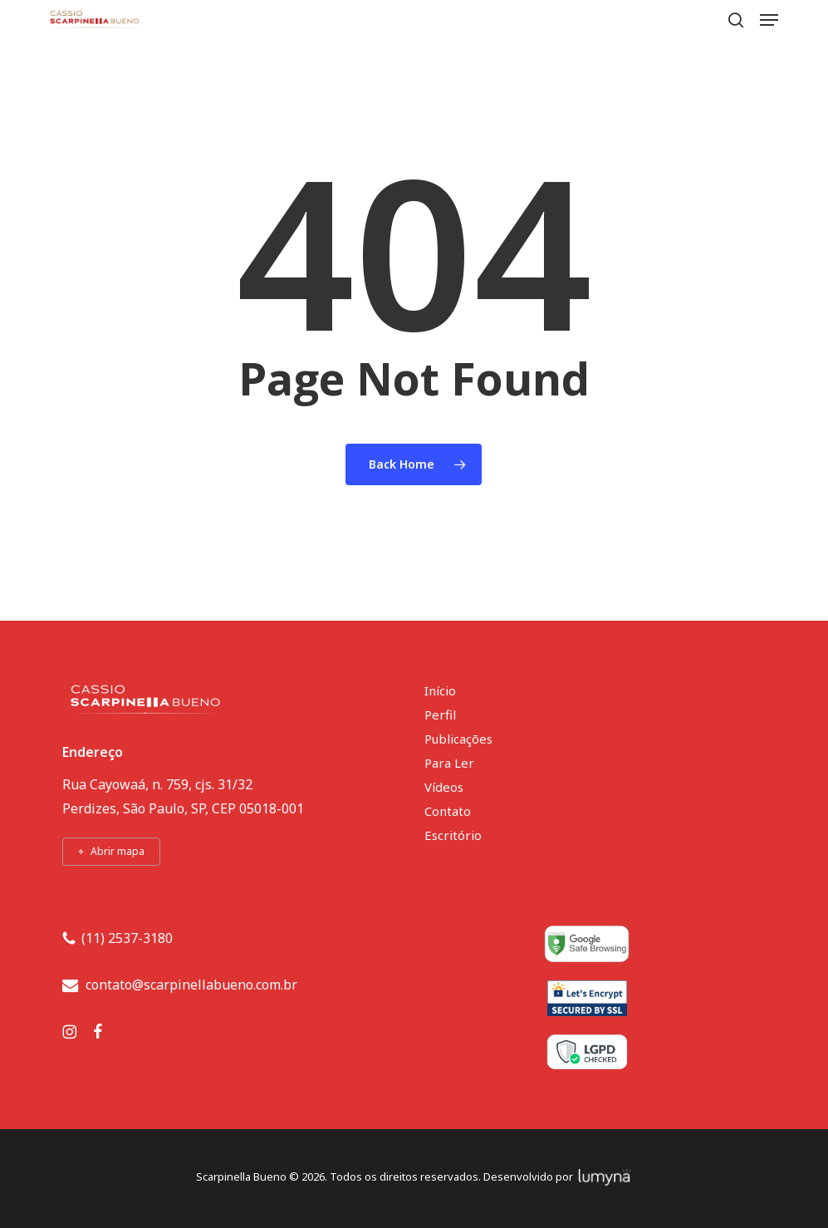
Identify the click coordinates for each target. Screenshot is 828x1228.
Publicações (458, 738)
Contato (447, 811)
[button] (769, 20)
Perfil (440, 714)
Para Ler (449, 762)
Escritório (453, 835)
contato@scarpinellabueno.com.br (191, 984)
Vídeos (443, 787)
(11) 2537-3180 (127, 938)
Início (440, 690)
